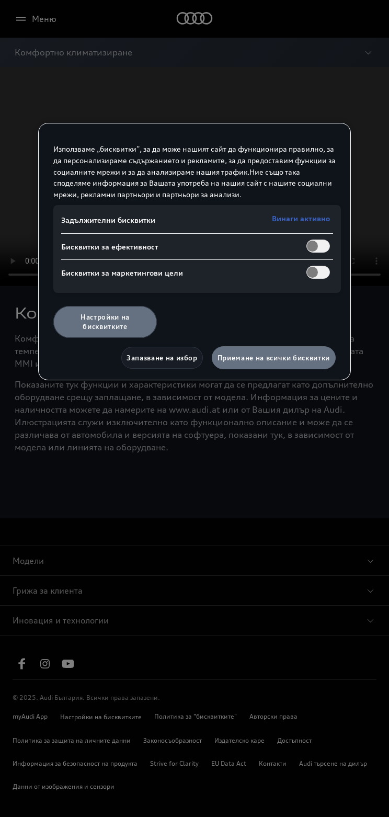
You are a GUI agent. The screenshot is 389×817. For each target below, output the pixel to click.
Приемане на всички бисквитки (274, 358)
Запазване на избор (162, 358)
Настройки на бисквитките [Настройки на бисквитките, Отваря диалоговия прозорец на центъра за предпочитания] (105, 322)
